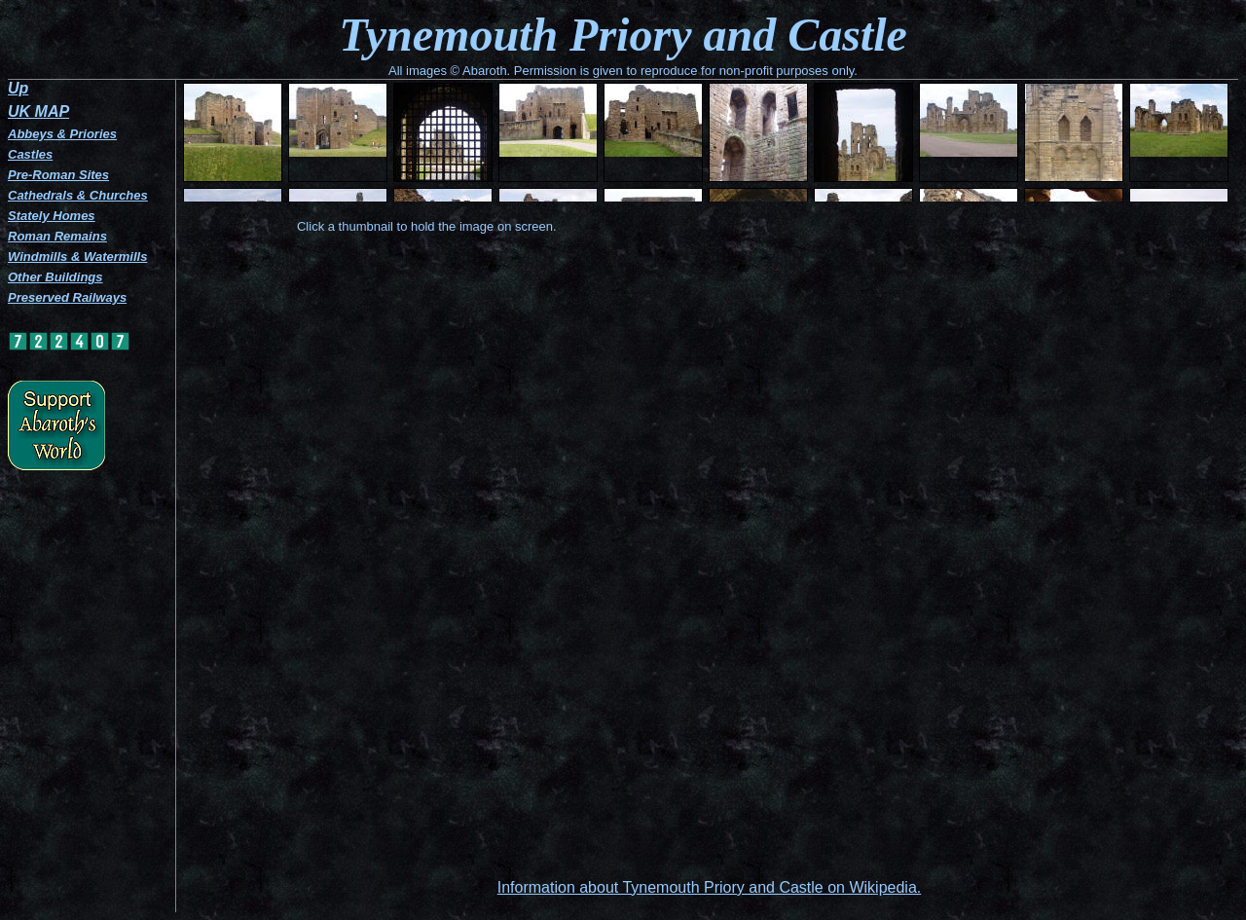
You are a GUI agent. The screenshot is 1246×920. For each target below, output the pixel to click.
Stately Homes (51, 215)
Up (18, 88)
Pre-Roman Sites (58, 174)
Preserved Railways (67, 297)
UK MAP (38, 111)
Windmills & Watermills (77, 256)
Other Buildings (55, 277)
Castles (30, 154)
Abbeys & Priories (62, 134)
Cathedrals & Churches (78, 195)
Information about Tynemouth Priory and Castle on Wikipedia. (709, 887)
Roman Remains (57, 236)
